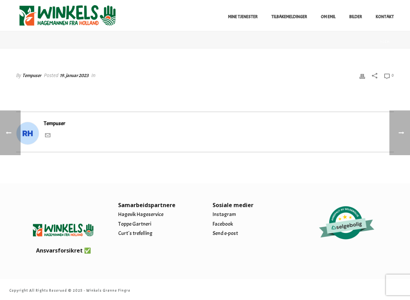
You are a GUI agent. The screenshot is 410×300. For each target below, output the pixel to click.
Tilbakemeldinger (289, 17)
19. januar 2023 (74, 75)
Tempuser (31, 75)
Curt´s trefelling (135, 233)
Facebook (223, 224)
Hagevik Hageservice (140, 214)
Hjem (385, 42)
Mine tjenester (243, 17)
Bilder (355, 17)
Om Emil (328, 17)
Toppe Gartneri (134, 224)
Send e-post (225, 233)
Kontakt (385, 17)
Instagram (224, 214)
